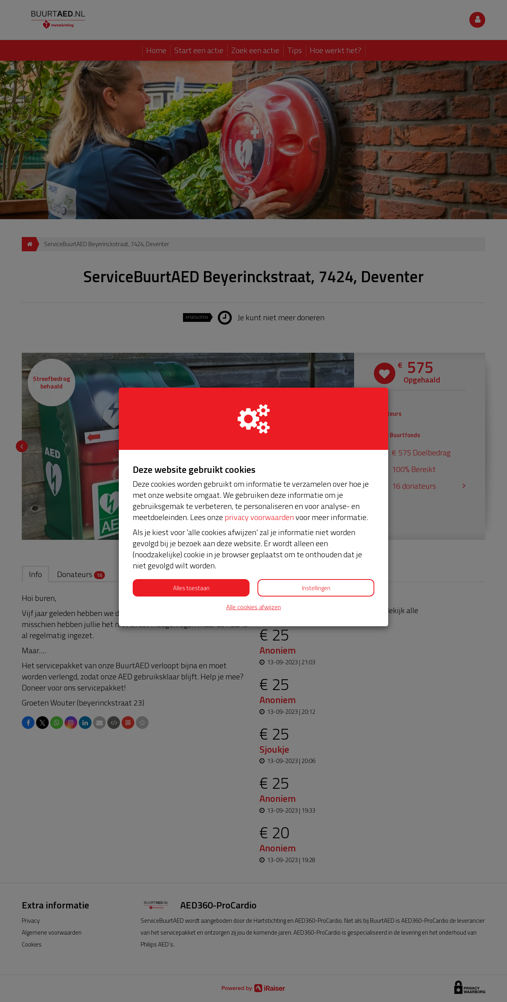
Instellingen (316, 588)
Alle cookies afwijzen (253, 607)
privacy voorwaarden (259, 517)
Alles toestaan (191, 588)
